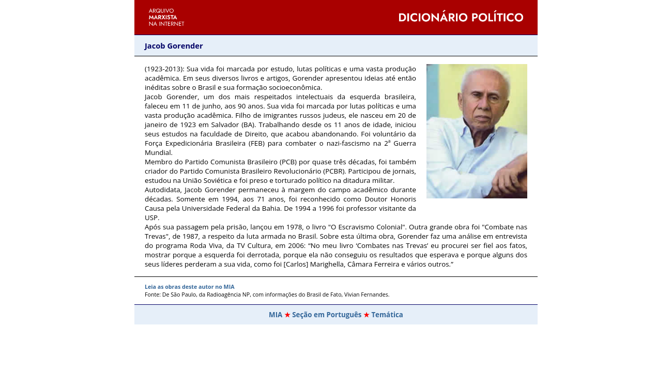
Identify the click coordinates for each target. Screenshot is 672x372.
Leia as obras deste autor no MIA (190, 286)
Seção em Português (326, 314)
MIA (275, 314)
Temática (387, 314)
